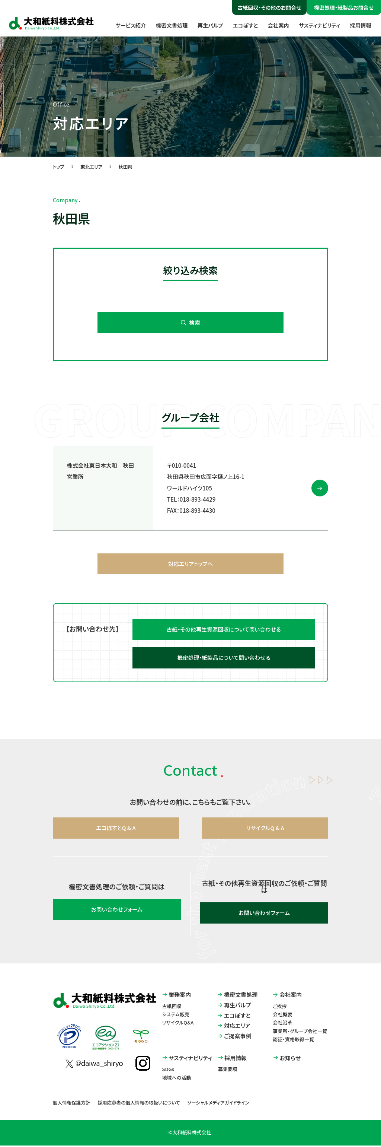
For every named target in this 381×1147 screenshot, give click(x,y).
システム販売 (176, 1016)
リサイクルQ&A (178, 1024)
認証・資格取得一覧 (293, 1040)
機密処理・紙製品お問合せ (344, 7)
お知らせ (287, 1059)
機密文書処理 (163, 26)
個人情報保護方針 (71, 1104)
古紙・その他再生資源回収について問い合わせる (223, 631)
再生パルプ (203, 26)
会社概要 (282, 1016)
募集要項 (227, 1070)
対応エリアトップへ (190, 565)
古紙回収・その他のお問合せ (269, 7)
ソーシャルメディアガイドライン (218, 1104)
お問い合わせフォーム (116, 911)
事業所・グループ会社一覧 (300, 1032)
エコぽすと (240, 26)
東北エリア (91, 167)
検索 (191, 324)
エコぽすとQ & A (116, 829)
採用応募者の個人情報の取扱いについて (138, 1104)
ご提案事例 (234, 1037)
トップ (58, 167)
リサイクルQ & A (265, 829)
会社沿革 (282, 1024)
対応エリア (233, 1027)
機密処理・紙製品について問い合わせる (224, 659)
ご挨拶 (280, 1007)
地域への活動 (176, 1079)
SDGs (168, 1070)
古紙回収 (172, 1007)
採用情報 (360, 26)
